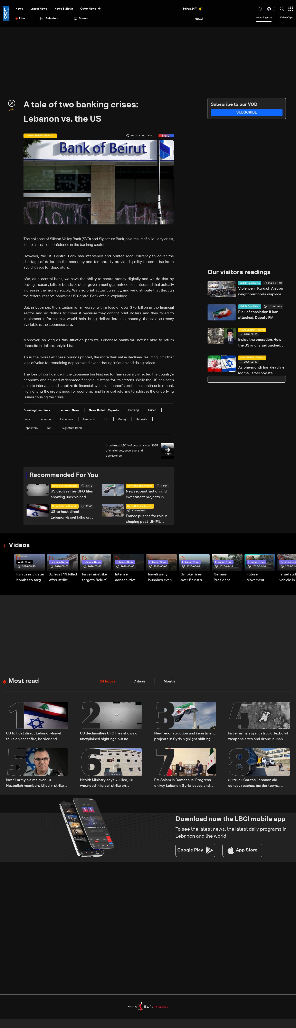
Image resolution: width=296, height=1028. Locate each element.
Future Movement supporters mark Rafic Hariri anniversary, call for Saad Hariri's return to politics (261, 578)
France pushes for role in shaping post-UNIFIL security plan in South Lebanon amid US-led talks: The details (146, 520)
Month (169, 682)
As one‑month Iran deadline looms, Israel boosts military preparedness (261, 371)
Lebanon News (59, 562)
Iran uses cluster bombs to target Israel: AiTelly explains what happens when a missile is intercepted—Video (30, 578)
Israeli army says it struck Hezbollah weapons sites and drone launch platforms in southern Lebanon (258, 737)
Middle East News (250, 283)
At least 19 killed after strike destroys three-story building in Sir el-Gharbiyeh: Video (63, 578)
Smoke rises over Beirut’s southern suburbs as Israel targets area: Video (192, 578)
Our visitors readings (240, 272)
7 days (139, 682)
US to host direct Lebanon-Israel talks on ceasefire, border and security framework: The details (71, 515)
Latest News (38, 8)
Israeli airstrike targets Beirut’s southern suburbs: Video (95, 578)
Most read (24, 681)
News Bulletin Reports (64, 486)
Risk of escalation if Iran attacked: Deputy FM (258, 315)
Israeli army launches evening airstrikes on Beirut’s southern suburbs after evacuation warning (162, 578)
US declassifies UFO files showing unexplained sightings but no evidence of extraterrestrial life (72, 495)
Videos (20, 545)
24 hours (107, 682)
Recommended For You (65, 475)
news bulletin (64, 8)
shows (81, 18)
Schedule (49, 18)
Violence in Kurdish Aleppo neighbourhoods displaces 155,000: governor (260, 292)
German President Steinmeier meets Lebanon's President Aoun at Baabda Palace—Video (226, 578)
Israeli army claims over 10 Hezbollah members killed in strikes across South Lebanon (36, 784)
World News (24, 562)
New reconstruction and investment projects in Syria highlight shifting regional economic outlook (146, 495)
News (19, 8)
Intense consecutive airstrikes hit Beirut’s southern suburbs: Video (128, 578)
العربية (199, 18)
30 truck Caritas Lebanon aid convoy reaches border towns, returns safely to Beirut (254, 784)
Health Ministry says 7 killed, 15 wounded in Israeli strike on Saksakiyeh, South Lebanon (106, 784)
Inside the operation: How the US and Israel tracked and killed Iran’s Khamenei (259, 343)
